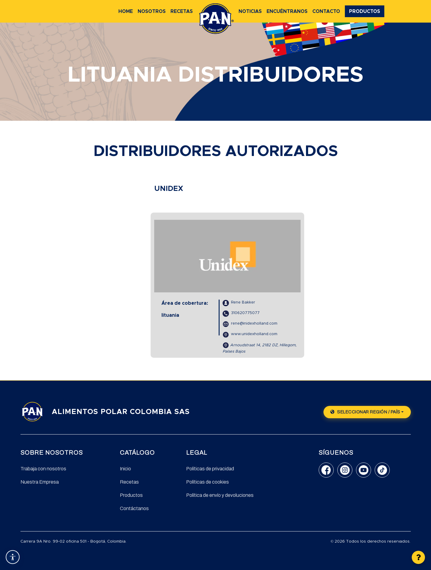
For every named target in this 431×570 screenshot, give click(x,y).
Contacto (326, 11)
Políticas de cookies (207, 481)
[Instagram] (344, 470)
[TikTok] (382, 470)
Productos (364, 11)
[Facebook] (326, 470)
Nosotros (152, 11)
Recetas (181, 11)
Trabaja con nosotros (43, 468)
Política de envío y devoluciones (220, 495)
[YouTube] (363, 470)
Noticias (250, 11)
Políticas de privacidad (210, 468)
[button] (418, 557)
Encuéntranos (287, 11)
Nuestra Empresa (39, 481)
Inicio (125, 468)
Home (125, 11)
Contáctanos (134, 508)
